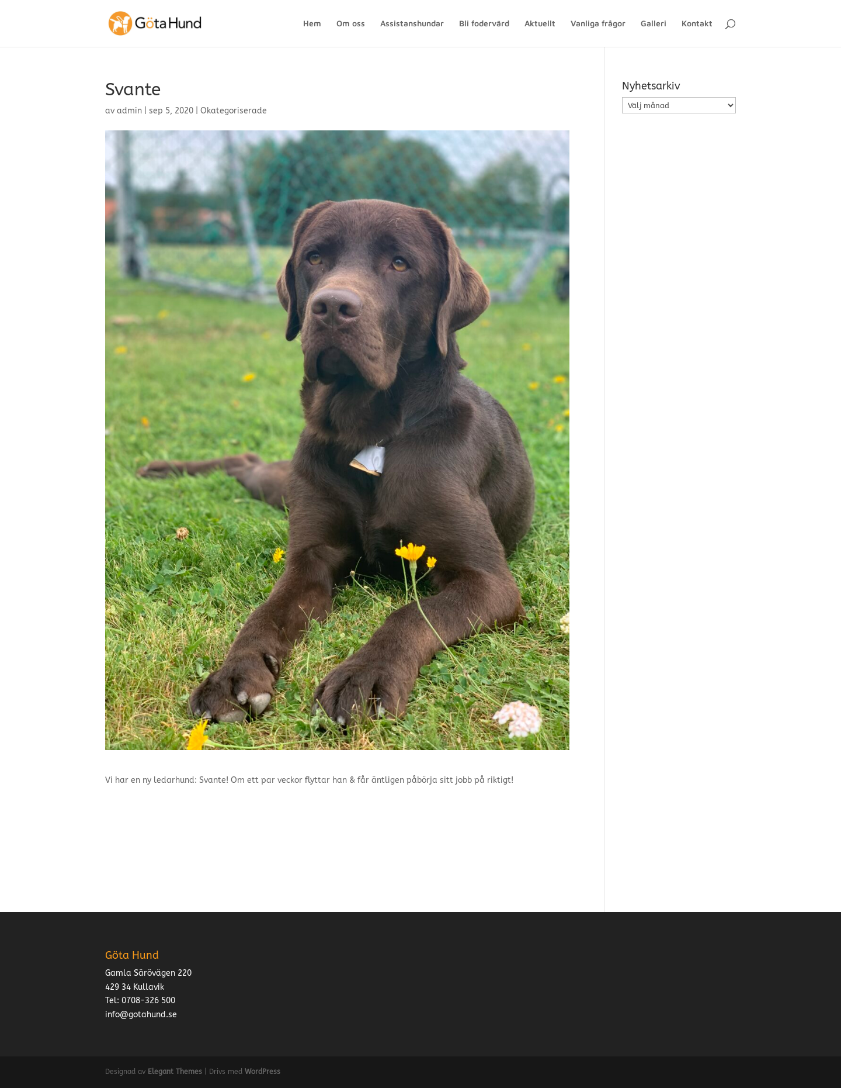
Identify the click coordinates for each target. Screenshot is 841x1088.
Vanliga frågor (598, 23)
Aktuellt (539, 23)
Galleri (653, 23)
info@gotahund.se (141, 1015)
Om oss (350, 23)
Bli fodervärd (484, 23)
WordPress (262, 1072)
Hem (312, 23)
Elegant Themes (175, 1072)
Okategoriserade (233, 111)
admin (129, 111)
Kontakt (697, 23)
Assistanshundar (412, 23)
